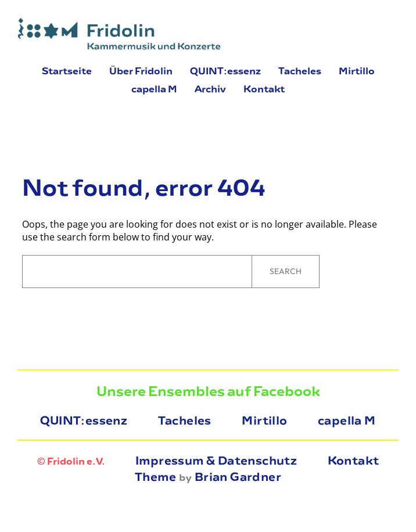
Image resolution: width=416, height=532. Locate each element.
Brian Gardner (238, 477)
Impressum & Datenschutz (216, 461)
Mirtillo (264, 420)
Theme (155, 477)
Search (286, 271)
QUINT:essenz (83, 420)
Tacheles (184, 420)
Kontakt (353, 461)
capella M (347, 420)
